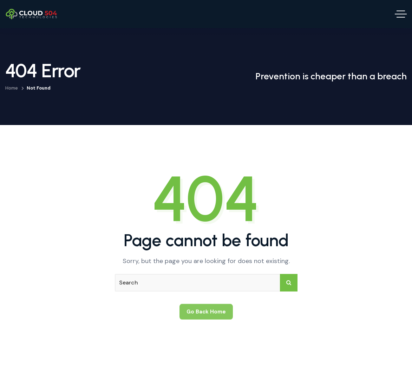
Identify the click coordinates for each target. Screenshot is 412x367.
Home (11, 88)
